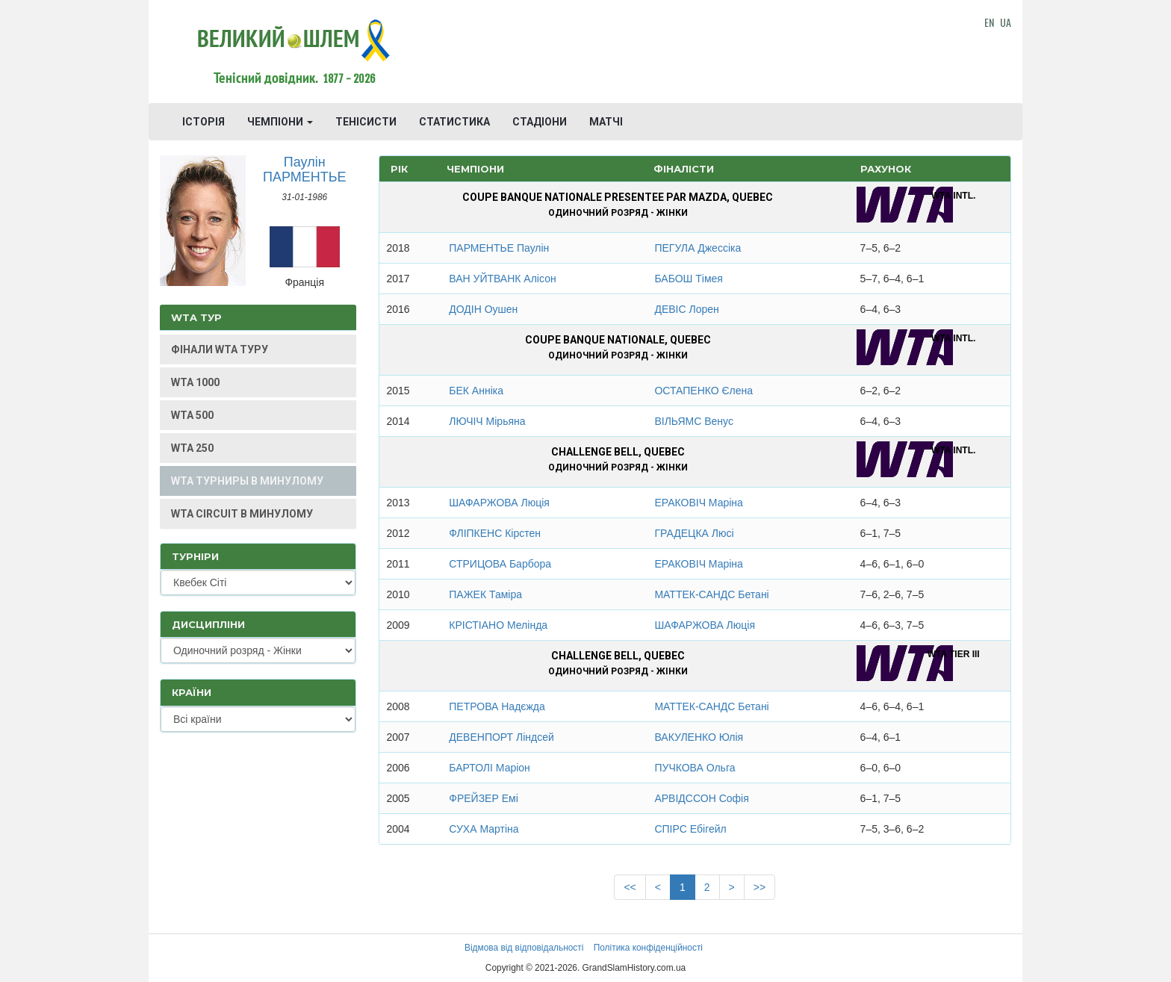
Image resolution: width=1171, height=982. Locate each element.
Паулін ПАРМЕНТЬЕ (305, 169)
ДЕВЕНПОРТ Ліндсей (501, 737)
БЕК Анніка (476, 391)
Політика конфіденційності (648, 947)
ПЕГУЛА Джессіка (697, 248)
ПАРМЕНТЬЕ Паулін (499, 248)
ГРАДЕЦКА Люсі (693, 533)
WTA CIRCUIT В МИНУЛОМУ (242, 514)
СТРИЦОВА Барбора (500, 564)
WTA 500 (192, 415)
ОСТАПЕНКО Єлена (703, 391)
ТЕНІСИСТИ (366, 122)
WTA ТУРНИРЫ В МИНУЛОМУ (247, 481)
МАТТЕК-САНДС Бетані (711, 594)
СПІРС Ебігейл (690, 829)
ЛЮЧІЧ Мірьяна (487, 421)
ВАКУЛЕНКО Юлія (698, 737)
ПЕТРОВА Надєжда (497, 706)
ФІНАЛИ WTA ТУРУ (219, 349)
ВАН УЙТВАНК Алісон (502, 279)
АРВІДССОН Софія (701, 798)
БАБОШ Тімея (688, 279)
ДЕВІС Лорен (686, 309)
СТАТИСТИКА (454, 122)
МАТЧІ (606, 122)
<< (630, 887)
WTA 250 (192, 448)
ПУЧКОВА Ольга (694, 768)
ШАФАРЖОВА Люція (499, 503)
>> (759, 887)
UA (1005, 22)
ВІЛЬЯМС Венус (693, 421)
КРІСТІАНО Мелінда (498, 625)
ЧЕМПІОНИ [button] (280, 122)
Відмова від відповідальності (524, 947)
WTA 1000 (195, 382)
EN (989, 22)
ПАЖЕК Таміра (485, 594)
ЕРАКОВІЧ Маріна (698, 503)
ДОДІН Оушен (483, 309)
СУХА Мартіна (483, 829)
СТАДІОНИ (539, 122)
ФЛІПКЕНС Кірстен (495, 533)
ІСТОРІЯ (203, 122)
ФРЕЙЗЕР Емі (483, 798)
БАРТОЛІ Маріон (489, 768)
